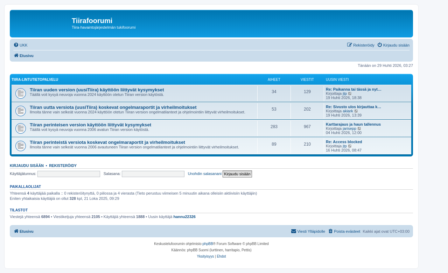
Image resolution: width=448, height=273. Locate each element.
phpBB (208, 244)
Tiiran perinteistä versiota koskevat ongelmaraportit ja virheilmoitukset (107, 142)
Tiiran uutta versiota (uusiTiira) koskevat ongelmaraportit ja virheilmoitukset (113, 107)
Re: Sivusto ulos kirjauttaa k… (353, 107)
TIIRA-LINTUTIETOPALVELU (35, 80)
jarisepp (349, 128)
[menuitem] (20, 45)
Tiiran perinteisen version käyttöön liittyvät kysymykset (90, 124)
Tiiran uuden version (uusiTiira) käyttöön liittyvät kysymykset (97, 89)
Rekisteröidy (63, 165)
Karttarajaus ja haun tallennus (353, 124)
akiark (348, 111)
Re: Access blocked (344, 142)
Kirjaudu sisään (27, 165)
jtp (345, 93)
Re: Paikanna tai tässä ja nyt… (354, 89)
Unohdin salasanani (205, 174)
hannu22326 (184, 217)
